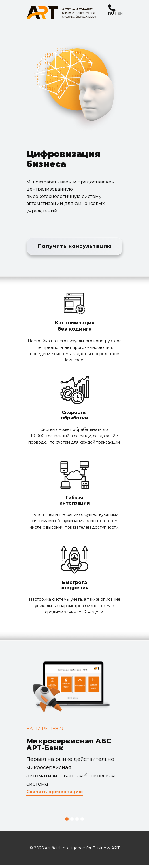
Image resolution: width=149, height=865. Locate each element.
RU (111, 13)
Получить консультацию (74, 246)
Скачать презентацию (54, 791)
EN (120, 13)
